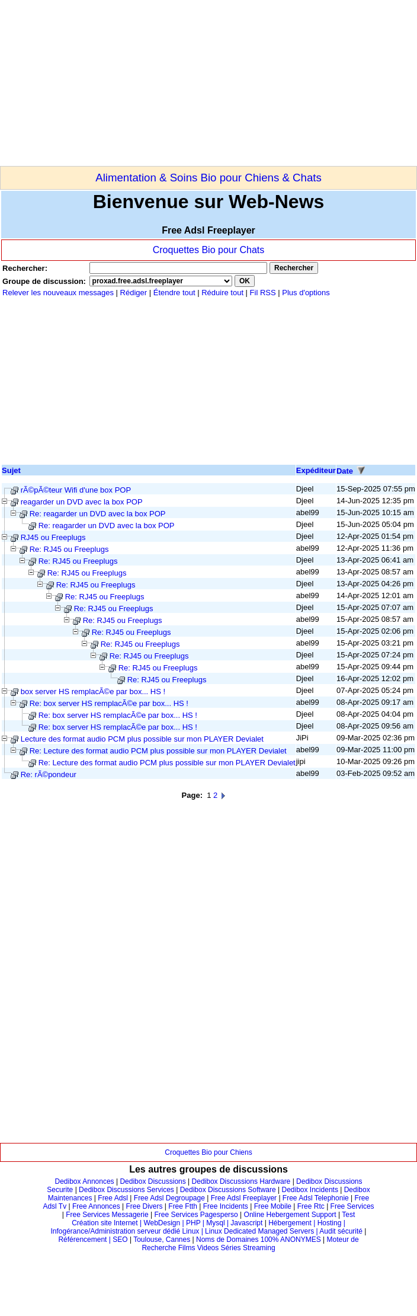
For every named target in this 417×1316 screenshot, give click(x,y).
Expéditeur (316, 470)
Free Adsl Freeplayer (244, 1198)
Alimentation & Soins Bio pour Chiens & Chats (208, 177)
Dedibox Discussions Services (126, 1190)
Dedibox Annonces (84, 1181)
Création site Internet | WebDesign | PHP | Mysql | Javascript (167, 1223)
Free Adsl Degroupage (169, 1198)
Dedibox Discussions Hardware (241, 1181)
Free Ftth (182, 1206)
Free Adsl (113, 1198)
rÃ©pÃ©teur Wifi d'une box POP (76, 489)
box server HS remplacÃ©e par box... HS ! (93, 691)
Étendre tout (174, 292)
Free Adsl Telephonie (316, 1198)
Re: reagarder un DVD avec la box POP (98, 513)
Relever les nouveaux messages (58, 292)
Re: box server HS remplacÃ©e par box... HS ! (109, 703)
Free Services (352, 1206)
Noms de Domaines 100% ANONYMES (258, 1239)
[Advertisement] (138, 83)
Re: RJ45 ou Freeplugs (69, 549)
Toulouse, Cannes (161, 1239)
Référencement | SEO (94, 1239)
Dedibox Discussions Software (228, 1190)
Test (348, 1214)
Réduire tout (222, 292)
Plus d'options (306, 292)
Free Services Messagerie (107, 1214)
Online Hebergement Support (290, 1214)
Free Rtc (311, 1206)
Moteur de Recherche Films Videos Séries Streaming (250, 1243)
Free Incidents (225, 1206)
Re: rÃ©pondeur (48, 774)
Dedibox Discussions (152, 1181)
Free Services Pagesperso (196, 1214)
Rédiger (133, 292)
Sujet (11, 470)
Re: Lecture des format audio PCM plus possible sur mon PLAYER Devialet (158, 750)
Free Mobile (272, 1206)
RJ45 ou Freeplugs (53, 537)
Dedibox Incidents (310, 1190)
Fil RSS (264, 292)
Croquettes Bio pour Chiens (208, 1152)
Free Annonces (96, 1206)
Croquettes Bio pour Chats (209, 250)
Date (344, 471)
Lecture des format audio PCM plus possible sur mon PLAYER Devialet (142, 738)
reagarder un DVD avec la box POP (82, 501)
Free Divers (144, 1206)
